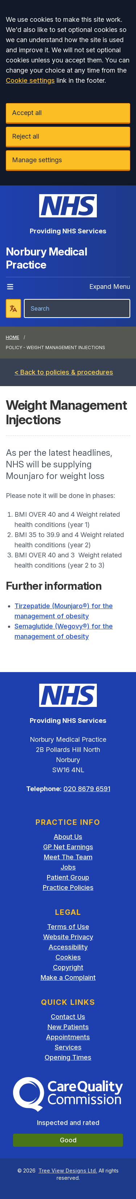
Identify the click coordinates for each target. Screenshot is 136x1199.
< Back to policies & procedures (64, 372)
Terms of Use (68, 926)
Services (68, 1047)
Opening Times (68, 1057)
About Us (68, 836)
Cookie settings (30, 80)
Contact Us (68, 1016)
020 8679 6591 (86, 789)
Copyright (68, 967)
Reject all (25, 136)
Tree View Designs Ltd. (67, 1170)
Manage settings (37, 160)
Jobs (68, 867)
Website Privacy (68, 937)
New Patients (68, 1027)
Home (12, 337)
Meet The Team (68, 857)
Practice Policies (68, 887)
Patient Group (68, 877)
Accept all (27, 112)
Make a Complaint (68, 977)
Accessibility (68, 947)
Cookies (68, 957)
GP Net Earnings (68, 847)
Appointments (68, 1037)
